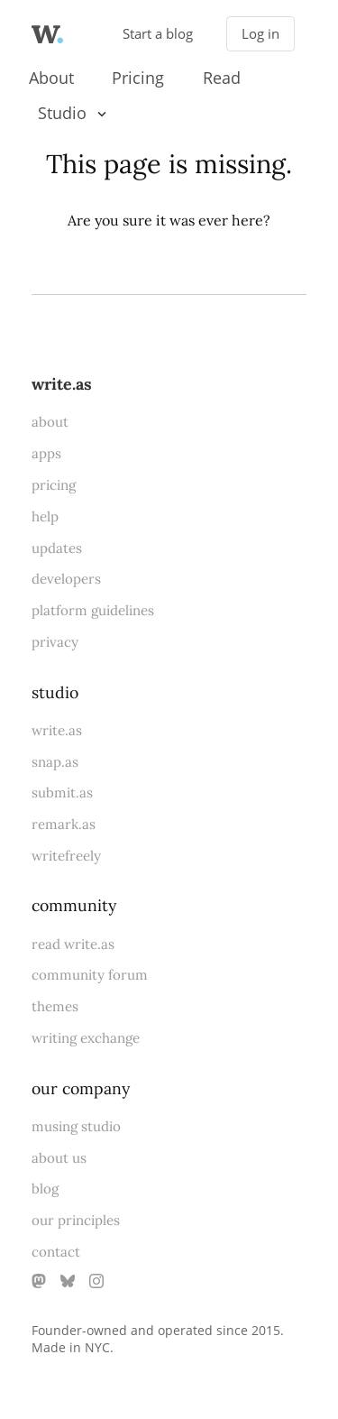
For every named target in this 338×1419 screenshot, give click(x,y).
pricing (54, 484)
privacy (55, 641)
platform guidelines (93, 610)
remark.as (64, 824)
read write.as (73, 944)
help (45, 516)
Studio (62, 113)
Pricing (138, 77)
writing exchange (86, 1037)
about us (59, 1157)
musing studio (76, 1126)
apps (46, 453)
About (51, 77)
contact (56, 1251)
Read (222, 77)
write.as (62, 383)
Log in (260, 33)
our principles (76, 1220)
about (50, 421)
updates (57, 548)
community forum (90, 974)
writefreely (66, 855)
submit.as (62, 792)
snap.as (55, 761)
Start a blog (158, 33)
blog (45, 1188)
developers (66, 578)
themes (55, 1006)
